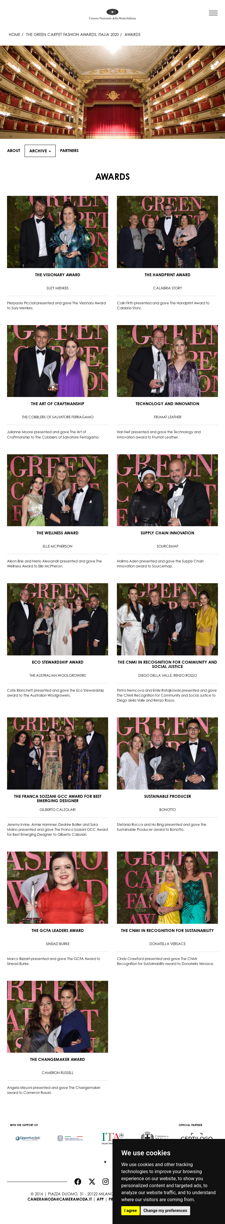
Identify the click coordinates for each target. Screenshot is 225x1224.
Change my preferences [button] (165, 1210)
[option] (28, 1135)
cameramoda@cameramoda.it (60, 1199)
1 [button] (104, 1160)
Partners (69, 150)
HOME (14, 34)
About (13, 150)
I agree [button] (130, 1210)
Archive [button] (40, 150)
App (100, 1199)
